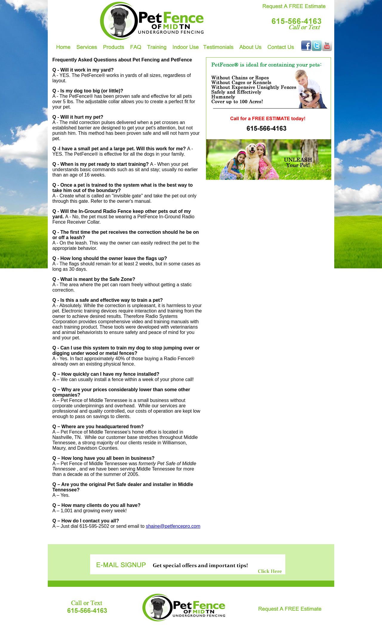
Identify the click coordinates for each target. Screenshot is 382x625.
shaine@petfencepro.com (173, 526)
